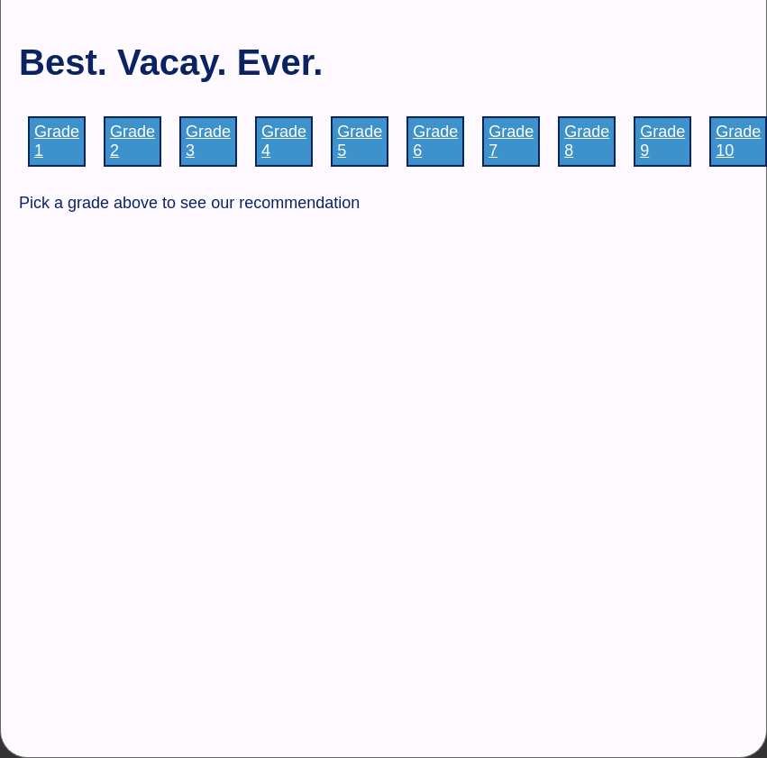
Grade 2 (132, 141)
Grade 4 (283, 141)
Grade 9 (662, 141)
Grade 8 (586, 141)
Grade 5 (359, 141)
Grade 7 (511, 141)
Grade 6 (435, 141)
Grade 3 (208, 141)
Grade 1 (56, 141)
